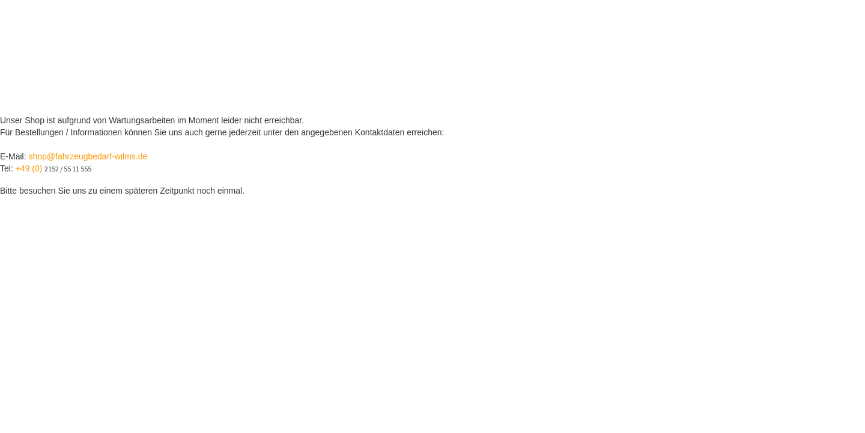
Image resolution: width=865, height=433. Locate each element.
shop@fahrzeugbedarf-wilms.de (87, 156)
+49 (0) (30, 168)
